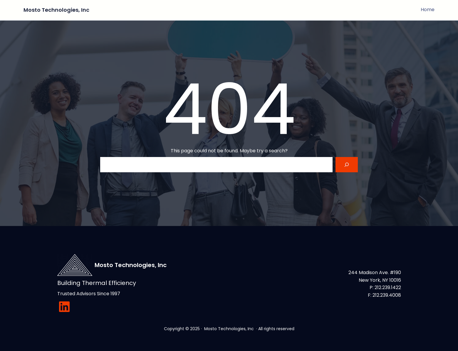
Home (428, 9)
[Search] (346, 164)
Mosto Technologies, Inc (56, 10)
